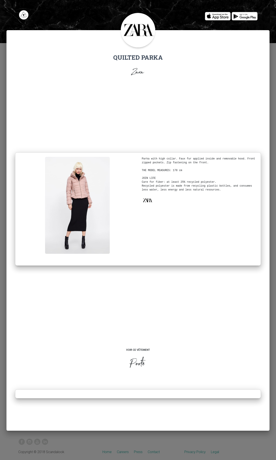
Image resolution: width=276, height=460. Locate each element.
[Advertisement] (138, 115)
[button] (147, 200)
